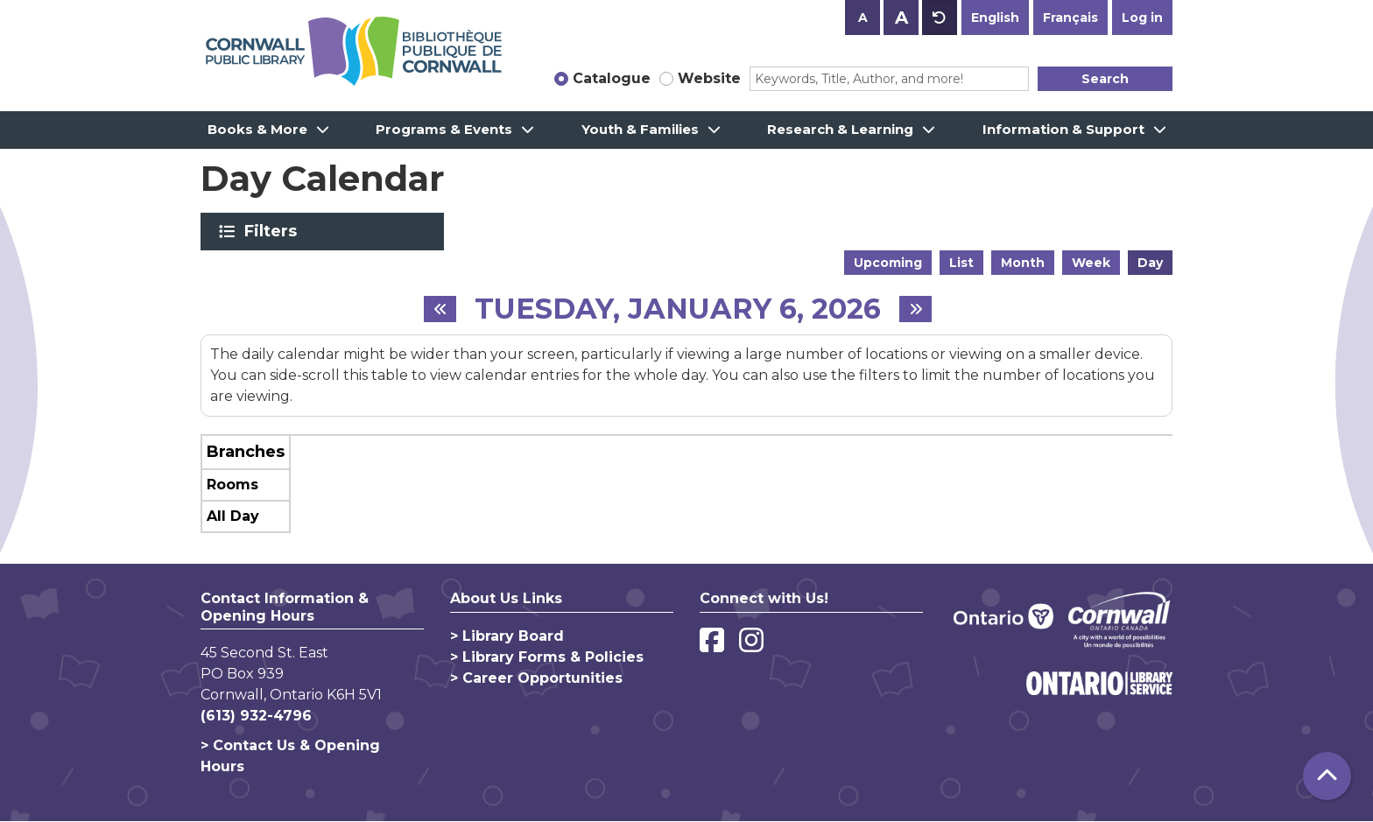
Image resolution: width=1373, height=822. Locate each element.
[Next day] (915, 309)
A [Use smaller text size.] (863, 17)
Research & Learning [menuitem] (840, 129)
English (995, 17)
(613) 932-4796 (256, 715)
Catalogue (612, 78)
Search (1105, 79)
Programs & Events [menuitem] (444, 129)
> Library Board (507, 636)
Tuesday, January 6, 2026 (678, 309)
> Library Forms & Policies (547, 657)
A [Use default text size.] (939, 17)
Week (1091, 262)
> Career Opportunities (536, 678)
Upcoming (888, 262)
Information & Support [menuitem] (1063, 129)
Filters (273, 231)
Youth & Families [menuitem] (640, 129)
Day (1150, 262)
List (961, 262)
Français (1070, 17)
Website (709, 78)
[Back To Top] (1327, 776)
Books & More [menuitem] (257, 129)
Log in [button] (1142, 17)
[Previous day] (440, 309)
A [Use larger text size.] (901, 17)
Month (1023, 262)
